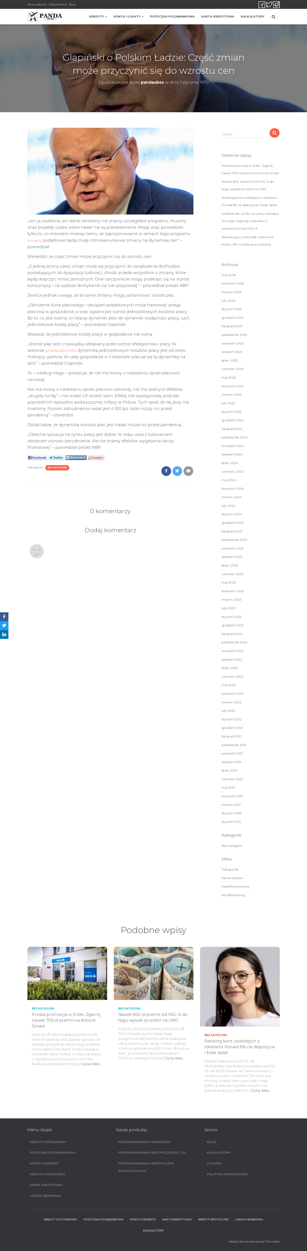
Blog (72, 4)
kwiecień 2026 (232, 283)
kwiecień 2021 (232, 796)
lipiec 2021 (229, 770)
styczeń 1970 (231, 822)
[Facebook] (4, 616)
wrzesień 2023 (232, 548)
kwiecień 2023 (232, 591)
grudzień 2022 (232, 625)
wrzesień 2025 (232, 343)
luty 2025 (228, 403)
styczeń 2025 (231, 412)
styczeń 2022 (231, 719)
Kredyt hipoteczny (47, 1174)
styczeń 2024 (232, 514)
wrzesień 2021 (232, 753)
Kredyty (98, 16)
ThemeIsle (272, 1241)
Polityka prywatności (227, 1174)
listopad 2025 (232, 326)
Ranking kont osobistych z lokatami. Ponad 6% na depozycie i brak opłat (240, 1046)
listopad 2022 (232, 634)
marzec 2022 (231, 702)
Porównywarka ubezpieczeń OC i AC (152, 1152)
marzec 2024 (232, 497)
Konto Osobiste (44, 1163)
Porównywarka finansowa (144, 1142)
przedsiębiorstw (61, 350)
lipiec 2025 (230, 360)
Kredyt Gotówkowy (48, 1142)
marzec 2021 (231, 805)
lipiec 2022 (230, 668)
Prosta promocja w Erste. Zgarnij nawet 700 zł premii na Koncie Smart (66, 1020)
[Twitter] (4, 625)
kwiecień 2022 (232, 694)
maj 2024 (229, 480)
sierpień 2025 (232, 352)
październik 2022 (234, 642)
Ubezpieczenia (57, 4)
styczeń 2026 (231, 309)
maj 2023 (229, 582)
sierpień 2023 (232, 557)
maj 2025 (229, 377)
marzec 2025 (231, 394)
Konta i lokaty (128, 16)
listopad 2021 (231, 736)
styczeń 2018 (231, 813)
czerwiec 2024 (233, 472)
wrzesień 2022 (232, 651)
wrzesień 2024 (233, 446)
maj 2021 (228, 787)
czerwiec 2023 (232, 574)
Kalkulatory (252, 16)
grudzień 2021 (232, 728)
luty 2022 (228, 711)
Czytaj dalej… (91, 1064)
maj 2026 (229, 275)
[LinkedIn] (4, 634)
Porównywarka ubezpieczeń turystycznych (146, 1167)
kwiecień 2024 (233, 489)
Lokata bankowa (45, 1196)
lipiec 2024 (230, 463)
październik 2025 (234, 335)
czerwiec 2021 (232, 779)
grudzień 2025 (232, 318)
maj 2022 (229, 685)
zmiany (34, 240)
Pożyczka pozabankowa (172, 16)
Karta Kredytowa (217, 16)
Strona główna (36, 4)
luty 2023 (228, 608)
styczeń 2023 (231, 617)
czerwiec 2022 (232, 677)
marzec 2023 (231, 599)
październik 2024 (234, 437)
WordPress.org (233, 895)
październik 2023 (234, 540)
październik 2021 (234, 745)
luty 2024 (229, 506)
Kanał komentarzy (235, 886)
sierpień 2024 (232, 454)
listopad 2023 (232, 531)
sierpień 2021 (231, 762)
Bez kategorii (57, 467)
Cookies (214, 1163)
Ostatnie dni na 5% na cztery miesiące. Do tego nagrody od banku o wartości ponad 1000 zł (251, 221)
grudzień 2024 (233, 420)
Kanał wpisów (232, 878)
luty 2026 (228, 301)
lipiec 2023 (230, 565)
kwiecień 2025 (232, 386)
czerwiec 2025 (232, 369)
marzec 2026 (231, 292)
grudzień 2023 (232, 523)
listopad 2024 (232, 429)
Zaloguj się (230, 869)
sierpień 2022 (232, 659)
